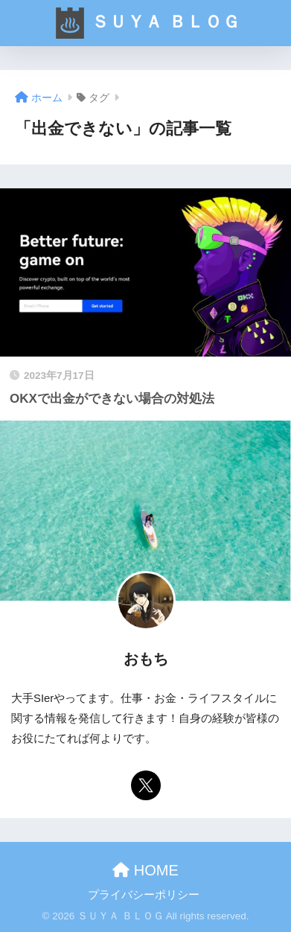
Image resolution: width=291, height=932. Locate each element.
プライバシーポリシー (143, 895)
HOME (145, 870)
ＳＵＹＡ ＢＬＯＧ (147, 23)
